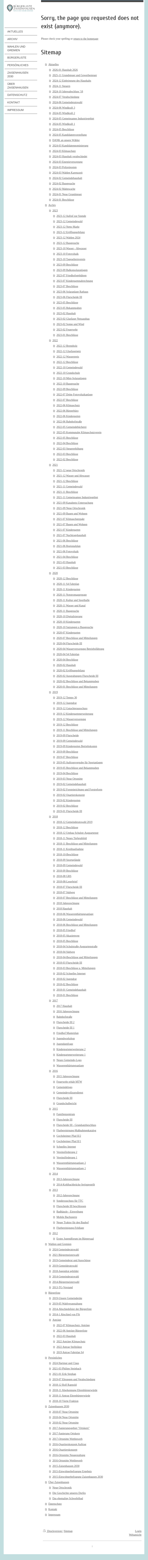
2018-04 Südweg (65, 951)
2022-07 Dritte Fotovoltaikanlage (74, 394)
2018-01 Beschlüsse (67, 995)
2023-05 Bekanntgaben (69, 308)
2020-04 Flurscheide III (69, 643)
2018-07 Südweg (65, 892)
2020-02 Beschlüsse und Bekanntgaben (77, 681)
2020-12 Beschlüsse (67, 578)
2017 (55, 1000)
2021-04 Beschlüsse (67, 556)
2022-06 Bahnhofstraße (69, 421)
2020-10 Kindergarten (68, 621)
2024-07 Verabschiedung (65, 96)
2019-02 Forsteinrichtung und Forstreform (79, 789)
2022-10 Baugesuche (67, 383)
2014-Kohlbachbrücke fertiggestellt (75, 1184)
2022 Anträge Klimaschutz (70, 1341)
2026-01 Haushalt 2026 (65, 69)
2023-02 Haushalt (66, 313)
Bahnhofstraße (64, 1016)
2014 (55, 1173)
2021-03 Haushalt (66, 562)
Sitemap (68, 1531)
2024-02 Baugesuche (63, 183)
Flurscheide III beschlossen (71, 1206)
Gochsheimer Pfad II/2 (68, 1135)
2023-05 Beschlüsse (67, 302)
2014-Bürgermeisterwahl (65, 1282)
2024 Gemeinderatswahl (65, 1249)
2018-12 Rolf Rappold (64, 1384)
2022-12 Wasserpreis (67, 356)
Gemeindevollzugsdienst (69, 1092)
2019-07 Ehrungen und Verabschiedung (73, 1379)
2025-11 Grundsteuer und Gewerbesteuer (74, 75)
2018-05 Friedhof (65, 930)
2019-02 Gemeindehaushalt (71, 784)
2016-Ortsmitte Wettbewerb (67, 1460)
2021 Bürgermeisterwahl (65, 1254)
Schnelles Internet (66, 1146)
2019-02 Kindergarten (68, 800)
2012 (55, 1233)
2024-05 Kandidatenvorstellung (69, 134)
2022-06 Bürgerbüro (67, 410)
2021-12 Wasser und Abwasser (73, 475)
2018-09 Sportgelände (68, 859)
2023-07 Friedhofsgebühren (71, 275)
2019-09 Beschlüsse (67, 751)
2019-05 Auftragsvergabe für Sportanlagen (79, 762)
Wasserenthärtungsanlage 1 (71, 1168)
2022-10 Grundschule (68, 372)
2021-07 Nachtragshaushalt (71, 535)
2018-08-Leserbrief (66, 881)
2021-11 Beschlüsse (67, 491)
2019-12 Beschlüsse (67, 724)
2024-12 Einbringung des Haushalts (71, 80)
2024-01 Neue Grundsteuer (67, 194)
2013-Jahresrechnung (68, 1179)
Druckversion (52, 1531)
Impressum (54, 1514)
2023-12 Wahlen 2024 (68, 237)
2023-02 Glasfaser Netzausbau (73, 318)
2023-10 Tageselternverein (70, 259)
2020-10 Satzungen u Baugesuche (74, 627)
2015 (55, 1108)
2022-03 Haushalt (66, 1336)
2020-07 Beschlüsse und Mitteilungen (77, 638)
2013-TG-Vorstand (62, 1287)
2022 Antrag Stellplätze (69, 1346)
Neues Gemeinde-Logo (69, 1060)
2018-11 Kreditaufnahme (70, 849)
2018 (55, 816)
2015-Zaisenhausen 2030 (65, 1466)
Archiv (52, 205)
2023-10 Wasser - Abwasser (71, 248)
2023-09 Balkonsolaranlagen (71, 270)
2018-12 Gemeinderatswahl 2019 (74, 822)
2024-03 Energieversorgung (67, 161)
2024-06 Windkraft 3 (63, 107)
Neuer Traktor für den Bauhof (72, 1222)
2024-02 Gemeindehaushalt (67, 178)
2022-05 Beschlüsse (67, 437)
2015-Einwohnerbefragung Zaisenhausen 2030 (77, 1476)
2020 (55, 573)
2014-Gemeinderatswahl (65, 1276)
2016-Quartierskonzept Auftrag (69, 1444)
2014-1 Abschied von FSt (66, 1314)
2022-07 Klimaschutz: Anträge (73, 1325)
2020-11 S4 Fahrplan (67, 583)
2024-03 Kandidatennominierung (70, 145)
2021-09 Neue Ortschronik (70, 508)
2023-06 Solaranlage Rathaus (72, 291)
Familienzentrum (65, 1114)
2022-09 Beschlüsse (67, 389)
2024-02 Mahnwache (63, 188)
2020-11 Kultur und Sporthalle (73, 600)
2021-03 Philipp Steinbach (66, 1368)
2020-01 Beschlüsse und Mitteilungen (77, 686)
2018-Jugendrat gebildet (65, 1271)
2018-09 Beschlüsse (67, 870)
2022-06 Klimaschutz (68, 405)
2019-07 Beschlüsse (67, 757)
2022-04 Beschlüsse (67, 443)
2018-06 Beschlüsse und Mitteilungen (77, 924)
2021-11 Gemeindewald (69, 486)
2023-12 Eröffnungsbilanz (70, 232)
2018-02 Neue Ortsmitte (65, 1422)
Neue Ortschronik (62, 1487)
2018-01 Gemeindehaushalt (71, 989)
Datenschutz (55, 1503)
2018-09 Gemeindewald (69, 865)
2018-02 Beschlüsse (67, 984)
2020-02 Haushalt (66, 665)
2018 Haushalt (64, 908)
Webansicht (135, 1534)
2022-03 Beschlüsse (67, 454)
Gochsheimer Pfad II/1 (68, 1141)
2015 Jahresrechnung (67, 1076)
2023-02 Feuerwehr (67, 329)
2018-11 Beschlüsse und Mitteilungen (76, 843)
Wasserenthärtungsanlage (70, 1065)
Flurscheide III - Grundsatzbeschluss (76, 1125)
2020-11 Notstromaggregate (71, 594)
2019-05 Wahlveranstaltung (67, 1303)
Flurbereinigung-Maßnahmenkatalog (76, 1130)
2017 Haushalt (64, 1006)
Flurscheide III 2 (65, 1022)
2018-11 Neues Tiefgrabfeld (71, 838)
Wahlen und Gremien (59, 1244)
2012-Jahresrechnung (68, 1195)
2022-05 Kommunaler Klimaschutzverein (78, 432)
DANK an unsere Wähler (66, 140)
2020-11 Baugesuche (67, 611)
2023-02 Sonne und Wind (70, 324)
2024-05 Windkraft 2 (63, 113)
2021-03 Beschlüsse (67, 567)
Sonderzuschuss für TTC (69, 1200)
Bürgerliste (54, 1292)
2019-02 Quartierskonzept (70, 795)
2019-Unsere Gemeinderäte (67, 1298)
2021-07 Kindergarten (68, 529)
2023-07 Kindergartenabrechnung (74, 280)
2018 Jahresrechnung (67, 903)
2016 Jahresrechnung (67, 1011)
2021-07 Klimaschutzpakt (70, 519)
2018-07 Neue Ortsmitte (65, 1411)
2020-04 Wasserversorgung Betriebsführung (80, 648)
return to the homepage (85, 38)
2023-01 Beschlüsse (67, 335)
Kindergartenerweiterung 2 (71, 1049)
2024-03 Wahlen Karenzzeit (67, 172)
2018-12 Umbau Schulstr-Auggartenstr (77, 832)
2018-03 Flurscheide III (69, 962)
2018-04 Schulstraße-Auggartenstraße (77, 946)
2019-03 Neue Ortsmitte (69, 778)
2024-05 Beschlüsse (63, 129)
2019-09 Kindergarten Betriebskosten (76, 746)
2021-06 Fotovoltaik (67, 551)
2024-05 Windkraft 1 (63, 124)
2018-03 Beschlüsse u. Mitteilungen (75, 968)
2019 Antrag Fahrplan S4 (70, 1352)
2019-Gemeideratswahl (65, 1265)
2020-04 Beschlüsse (67, 659)
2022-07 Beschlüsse (67, 400)
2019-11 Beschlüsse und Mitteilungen (76, 730)
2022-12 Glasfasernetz (68, 351)
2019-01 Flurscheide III (69, 811)
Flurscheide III (64, 1098)
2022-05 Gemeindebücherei (71, 427)
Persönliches (55, 1357)
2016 (55, 1071)
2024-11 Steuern (61, 86)
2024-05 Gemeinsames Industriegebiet (73, 118)
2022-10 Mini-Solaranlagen (71, 378)
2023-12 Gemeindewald (69, 221)
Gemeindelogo (64, 1087)
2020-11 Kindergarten (68, 589)
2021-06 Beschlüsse (67, 540)
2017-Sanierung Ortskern (66, 1433)
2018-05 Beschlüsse (67, 941)
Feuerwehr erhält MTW (69, 1081)
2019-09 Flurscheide (67, 735)
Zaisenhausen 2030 (58, 1406)
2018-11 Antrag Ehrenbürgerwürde (71, 1395)
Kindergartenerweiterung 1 (71, 1054)
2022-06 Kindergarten (68, 416)
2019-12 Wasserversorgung (71, 719)
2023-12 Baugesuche (67, 243)
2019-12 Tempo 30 (66, 697)
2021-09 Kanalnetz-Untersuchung (74, 502)
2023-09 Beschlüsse (67, 264)
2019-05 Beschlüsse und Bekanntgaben (77, 767)
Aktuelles (53, 64)
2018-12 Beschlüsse (67, 827)
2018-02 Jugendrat (66, 979)
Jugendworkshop (65, 1038)
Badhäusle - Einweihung (69, 1211)
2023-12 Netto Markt (67, 226)
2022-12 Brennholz (66, 345)
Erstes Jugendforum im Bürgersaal (75, 1238)
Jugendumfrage (64, 1043)
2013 (55, 1190)
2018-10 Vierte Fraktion (65, 1401)
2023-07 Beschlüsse (67, 286)
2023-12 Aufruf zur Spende (71, 216)
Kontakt (52, 1509)
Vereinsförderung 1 (66, 1157)
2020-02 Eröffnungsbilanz (70, 670)
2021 (55, 464)
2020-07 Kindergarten (68, 632)
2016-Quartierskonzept (64, 1449)
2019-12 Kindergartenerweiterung (74, 713)
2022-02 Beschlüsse (67, 459)
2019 (55, 692)
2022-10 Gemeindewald (69, 367)
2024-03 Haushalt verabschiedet (69, 156)
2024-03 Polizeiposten (64, 167)
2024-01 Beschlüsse (63, 199)
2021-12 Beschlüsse (67, 481)
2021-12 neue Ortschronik (70, 470)
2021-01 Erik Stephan (64, 1374)
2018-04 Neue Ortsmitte (65, 1417)
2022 (55, 340)
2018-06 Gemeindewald (69, 919)
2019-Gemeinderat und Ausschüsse (71, 1260)
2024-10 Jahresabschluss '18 (67, 91)
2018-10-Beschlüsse (67, 854)
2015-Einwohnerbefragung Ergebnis (72, 1471)
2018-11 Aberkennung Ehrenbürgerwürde (74, 1390)
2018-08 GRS (63, 876)
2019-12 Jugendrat (66, 703)
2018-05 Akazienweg (67, 935)
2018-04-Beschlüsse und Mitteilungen (77, 957)
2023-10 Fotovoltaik (67, 253)
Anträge (56, 1319)
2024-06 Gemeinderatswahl (67, 102)
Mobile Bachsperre (66, 1217)
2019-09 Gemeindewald (69, 740)
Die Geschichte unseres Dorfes (69, 1493)
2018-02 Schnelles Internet (71, 973)
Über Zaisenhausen (58, 1482)
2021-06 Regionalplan (68, 546)
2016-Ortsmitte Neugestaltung (68, 1455)
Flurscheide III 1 (65, 1027)
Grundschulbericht (66, 1103)
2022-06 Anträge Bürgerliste (71, 1330)
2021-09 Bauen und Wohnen (71, 513)
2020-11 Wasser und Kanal (71, 605)
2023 (55, 210)
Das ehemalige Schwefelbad (67, 1498)
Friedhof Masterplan (67, 1033)
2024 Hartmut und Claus (65, 1363)
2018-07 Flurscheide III (69, 887)
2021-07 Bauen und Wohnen (71, 524)
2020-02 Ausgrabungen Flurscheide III (77, 675)
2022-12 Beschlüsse (67, 362)
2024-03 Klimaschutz (64, 151)
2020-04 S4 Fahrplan (67, 654)
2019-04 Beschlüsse (67, 773)
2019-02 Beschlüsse (67, 805)
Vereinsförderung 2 (66, 1152)
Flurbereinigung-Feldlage (70, 1227)
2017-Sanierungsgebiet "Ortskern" (71, 1428)
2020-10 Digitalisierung (69, 616)
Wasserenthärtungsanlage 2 (71, 1162)
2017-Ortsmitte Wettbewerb (67, 1438)
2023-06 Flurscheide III (69, 297)
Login (138, 1531)
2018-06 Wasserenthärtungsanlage (74, 914)
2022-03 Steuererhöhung (69, 448)
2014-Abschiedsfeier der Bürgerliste (72, 1309)
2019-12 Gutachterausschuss (71, 708)
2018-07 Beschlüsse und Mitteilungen (77, 897)
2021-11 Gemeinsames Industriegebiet (77, 497)
